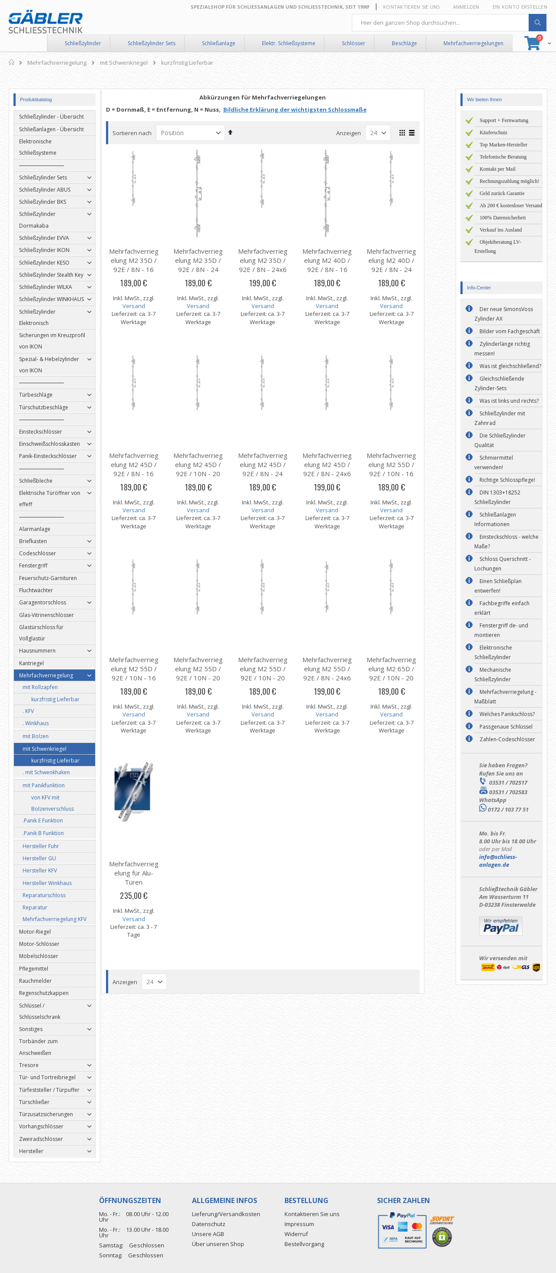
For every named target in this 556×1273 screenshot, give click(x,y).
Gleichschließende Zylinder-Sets (499, 383)
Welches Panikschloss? (507, 714)
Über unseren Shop (218, 1244)
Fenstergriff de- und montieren (501, 630)
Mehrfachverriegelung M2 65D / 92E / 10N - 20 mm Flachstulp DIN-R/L (407, 677)
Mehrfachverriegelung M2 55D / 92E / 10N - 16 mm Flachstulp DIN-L (407, 473)
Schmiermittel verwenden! (493, 462)
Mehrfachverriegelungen (473, 43)
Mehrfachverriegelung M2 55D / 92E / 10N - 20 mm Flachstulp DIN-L (213, 677)
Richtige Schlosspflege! (507, 480)
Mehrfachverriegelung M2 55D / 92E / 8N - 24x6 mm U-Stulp (342, 673)
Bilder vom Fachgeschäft (510, 331)
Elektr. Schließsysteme (288, 43)
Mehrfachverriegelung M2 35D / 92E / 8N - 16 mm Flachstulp (149, 265)
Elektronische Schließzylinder (493, 652)
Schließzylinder (83, 43)
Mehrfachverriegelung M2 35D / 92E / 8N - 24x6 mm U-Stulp (278, 265)
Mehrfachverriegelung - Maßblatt (505, 696)
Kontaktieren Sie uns (411, 6)
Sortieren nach (147, 133)
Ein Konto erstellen (520, 6)
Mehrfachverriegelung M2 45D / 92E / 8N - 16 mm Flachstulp (149, 469)
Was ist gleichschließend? (510, 366)
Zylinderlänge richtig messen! (502, 348)
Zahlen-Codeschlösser (507, 739)
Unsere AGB (208, 1234)
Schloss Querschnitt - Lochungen (502, 563)
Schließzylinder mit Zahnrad (499, 418)
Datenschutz (208, 1224)
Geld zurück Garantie (502, 193)
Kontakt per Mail (498, 169)
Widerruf (296, 1234)
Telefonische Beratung (503, 157)
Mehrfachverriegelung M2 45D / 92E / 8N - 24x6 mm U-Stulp (342, 469)
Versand (149, 306)
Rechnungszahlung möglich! (509, 181)
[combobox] (449, 22)
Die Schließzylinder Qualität (500, 440)
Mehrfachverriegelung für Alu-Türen (149, 872)
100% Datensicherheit (503, 218)
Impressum (299, 1224)
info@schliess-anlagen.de (498, 861)
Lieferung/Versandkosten (226, 1214)
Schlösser (353, 43)
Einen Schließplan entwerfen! (498, 585)
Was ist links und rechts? (509, 400)
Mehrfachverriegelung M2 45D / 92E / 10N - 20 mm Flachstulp (213, 469)
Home (12, 62)
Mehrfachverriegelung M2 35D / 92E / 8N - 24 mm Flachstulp (213, 265)
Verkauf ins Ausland (501, 230)
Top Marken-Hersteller (503, 145)
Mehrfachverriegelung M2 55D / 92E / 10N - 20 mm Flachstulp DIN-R (278, 677)
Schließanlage (218, 43)
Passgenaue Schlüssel (506, 726)
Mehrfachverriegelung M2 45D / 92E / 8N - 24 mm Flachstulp (278, 469)
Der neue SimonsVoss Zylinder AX (503, 313)
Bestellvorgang (304, 1244)
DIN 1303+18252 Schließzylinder (497, 497)
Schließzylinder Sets (151, 43)
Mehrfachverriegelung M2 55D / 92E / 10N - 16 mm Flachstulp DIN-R (149, 677)
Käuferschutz (493, 132)
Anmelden (466, 6)
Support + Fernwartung (504, 120)
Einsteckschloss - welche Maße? (506, 541)
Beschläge (404, 43)
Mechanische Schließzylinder (492, 674)
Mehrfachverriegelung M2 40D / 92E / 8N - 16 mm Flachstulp (342, 265)
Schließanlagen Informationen (495, 519)
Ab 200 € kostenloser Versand (511, 205)
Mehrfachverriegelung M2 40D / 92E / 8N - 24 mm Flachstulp (407, 265)
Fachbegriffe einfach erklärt (502, 608)
